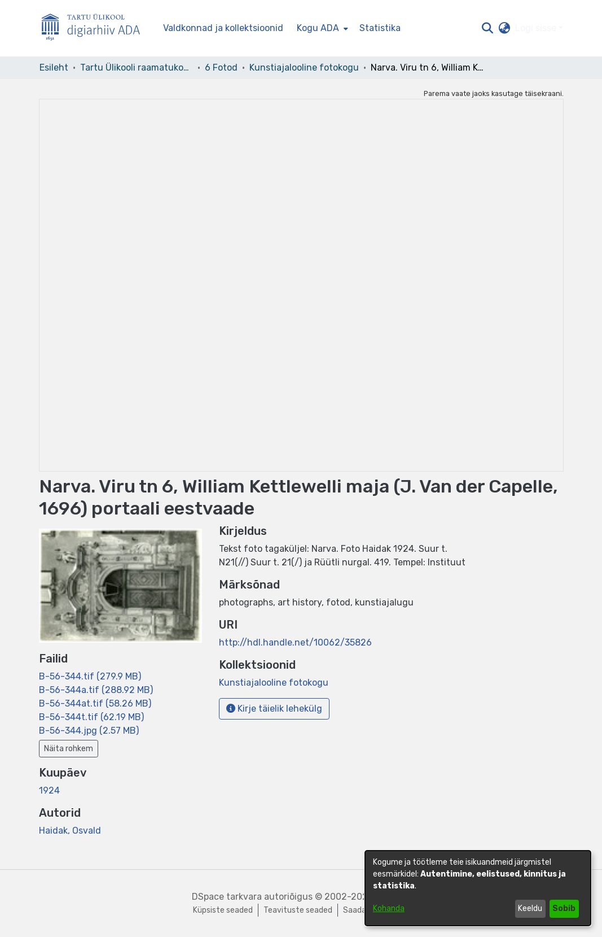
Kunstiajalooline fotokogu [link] (304, 67)
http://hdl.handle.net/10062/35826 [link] (295, 642)
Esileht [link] (53, 67)
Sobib (563, 908)
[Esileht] (95, 28)
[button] (488, 28)
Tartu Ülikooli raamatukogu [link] (136, 67)
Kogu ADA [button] (318, 28)
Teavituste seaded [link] (297, 910)
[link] (90, 676)
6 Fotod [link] (221, 67)
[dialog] (478, 888)
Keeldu (530, 908)
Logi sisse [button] (537, 28)
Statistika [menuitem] (380, 28)
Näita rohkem (68, 748)
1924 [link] (49, 790)
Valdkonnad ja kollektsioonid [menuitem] (223, 28)
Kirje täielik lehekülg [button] (274, 708)
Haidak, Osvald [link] (70, 830)
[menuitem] (321, 28)
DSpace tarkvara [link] (227, 896)
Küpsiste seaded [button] (223, 910)
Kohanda (389, 908)
